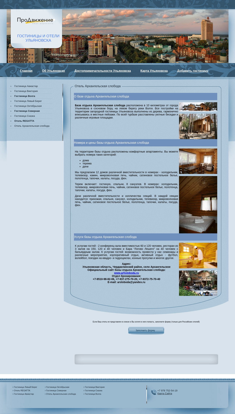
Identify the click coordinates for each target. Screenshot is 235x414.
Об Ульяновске (53, 70)
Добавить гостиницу (192, 70)
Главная (26, 70)
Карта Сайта (164, 393)
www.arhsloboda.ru (126, 272)
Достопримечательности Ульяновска (103, 70)
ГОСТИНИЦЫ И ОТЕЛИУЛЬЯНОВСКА (38, 38)
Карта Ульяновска (154, 70)
